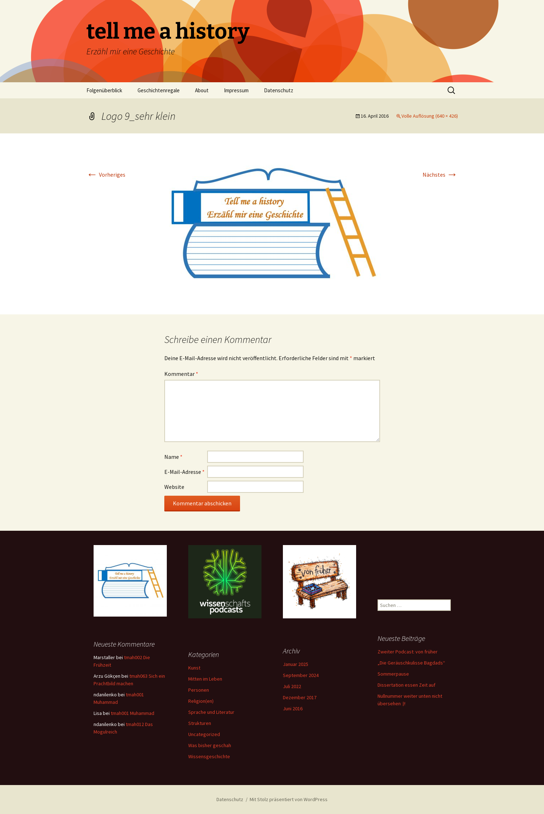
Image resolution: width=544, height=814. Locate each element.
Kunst (194, 668)
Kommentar (181, 373)
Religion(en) (201, 701)
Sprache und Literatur (211, 712)
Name (173, 456)
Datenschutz (278, 90)
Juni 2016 (293, 708)
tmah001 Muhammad (132, 713)
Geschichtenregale (159, 90)
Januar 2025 (295, 664)
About (202, 90)
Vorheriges (105, 174)
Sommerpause (393, 674)
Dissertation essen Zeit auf (406, 685)
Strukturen (199, 723)
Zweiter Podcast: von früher (408, 651)
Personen (198, 690)
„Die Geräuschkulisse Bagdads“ (411, 662)
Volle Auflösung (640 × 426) (429, 116)
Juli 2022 (292, 686)
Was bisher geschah (209, 745)
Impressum (236, 90)
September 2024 (301, 675)
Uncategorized (204, 734)
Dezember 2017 (299, 697)
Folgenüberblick (104, 90)
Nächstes (440, 174)
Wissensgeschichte (209, 756)
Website (174, 486)
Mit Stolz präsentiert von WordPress (289, 799)
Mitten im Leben (205, 679)
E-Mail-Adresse (184, 471)
